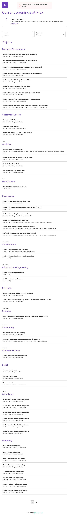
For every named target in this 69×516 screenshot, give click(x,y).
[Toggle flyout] (64, 34)
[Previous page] (28, 502)
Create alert (14, 24)
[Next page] (40, 502)
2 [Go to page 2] (36, 502)
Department (39, 33)
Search (6, 33)
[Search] (17, 35)
